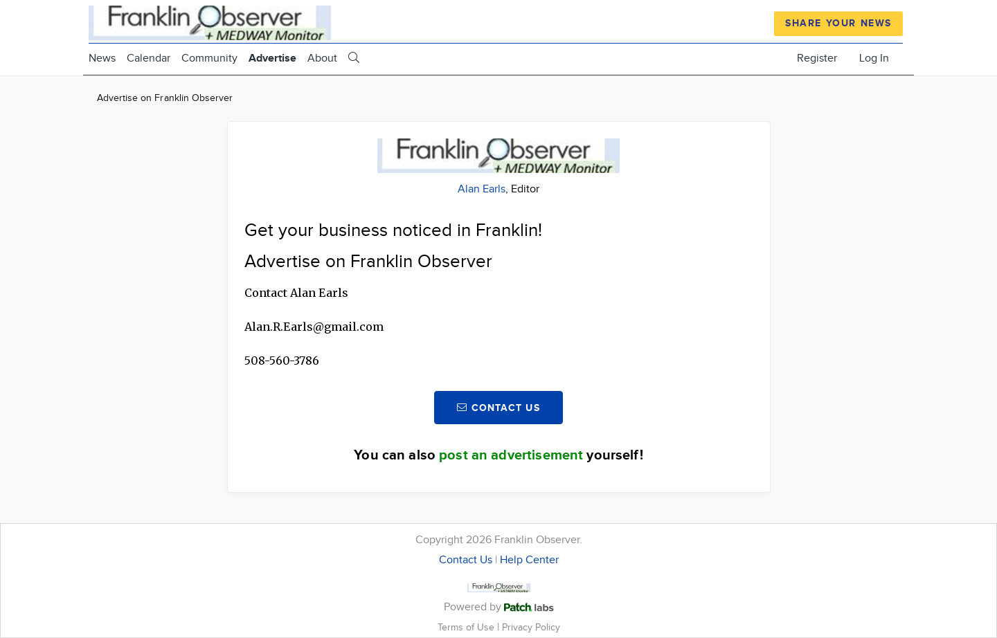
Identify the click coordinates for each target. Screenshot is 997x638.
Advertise (272, 58)
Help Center (529, 560)
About (322, 58)
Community (209, 58)
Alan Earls (481, 189)
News (102, 58)
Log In (874, 58)
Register (817, 58)
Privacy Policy (531, 627)
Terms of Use (467, 627)
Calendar (148, 58)
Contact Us (465, 560)
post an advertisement (511, 455)
